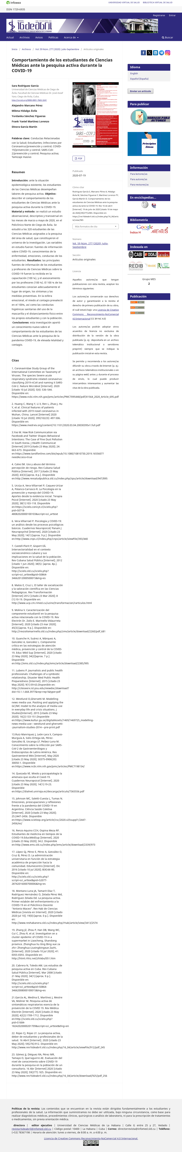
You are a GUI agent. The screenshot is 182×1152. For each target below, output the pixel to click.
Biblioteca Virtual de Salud (157, 2)
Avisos (39, 37)
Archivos (25, 37)
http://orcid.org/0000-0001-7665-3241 (29, 100)
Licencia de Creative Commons (62, 1138)
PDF (79, 158)
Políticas (53, 37)
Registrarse (159, 15)
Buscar (167, 37)
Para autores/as (138, 179)
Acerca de (70, 37)
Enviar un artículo (140, 91)
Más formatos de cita (86, 226)
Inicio (14, 49)
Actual (10, 37)
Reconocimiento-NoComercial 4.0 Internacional (109, 1138)
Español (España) (139, 78)
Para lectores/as (138, 173)
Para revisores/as (139, 184)
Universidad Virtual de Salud (124, 2)
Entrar (172, 15)
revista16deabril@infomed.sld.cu (31, 1129)
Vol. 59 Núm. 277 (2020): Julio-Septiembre (57, 49)
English (134, 73)
